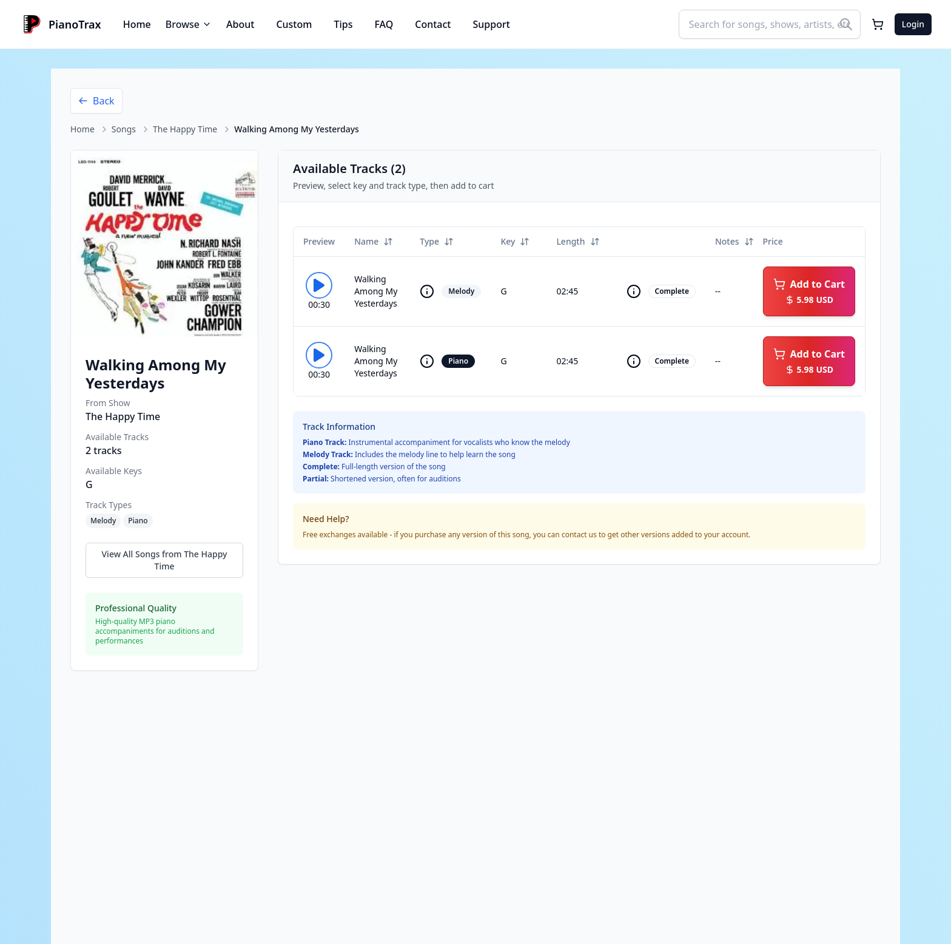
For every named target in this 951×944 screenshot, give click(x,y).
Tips (343, 24)
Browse (189, 24)
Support (491, 24)
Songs (124, 129)
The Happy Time (185, 129)
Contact (433, 24)
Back (96, 100)
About (240, 24)
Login (913, 24)
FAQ (383, 24)
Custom (294, 24)
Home (137, 24)
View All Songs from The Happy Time (164, 560)
